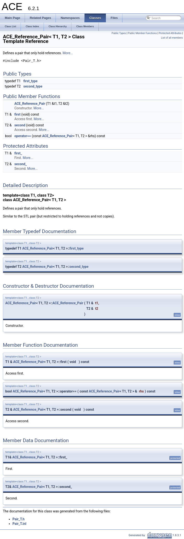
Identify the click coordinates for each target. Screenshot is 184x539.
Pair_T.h (18, 519)
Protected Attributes (170, 33)
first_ (18, 153)
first (17, 114)
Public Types (119, 33)
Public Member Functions (142, 33)
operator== (22, 136)
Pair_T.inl (19, 524)
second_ (20, 164)
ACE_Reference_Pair (29, 103)
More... (68, 53)
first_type (30, 81)
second (19, 125)
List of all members (172, 37)
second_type (32, 86)
